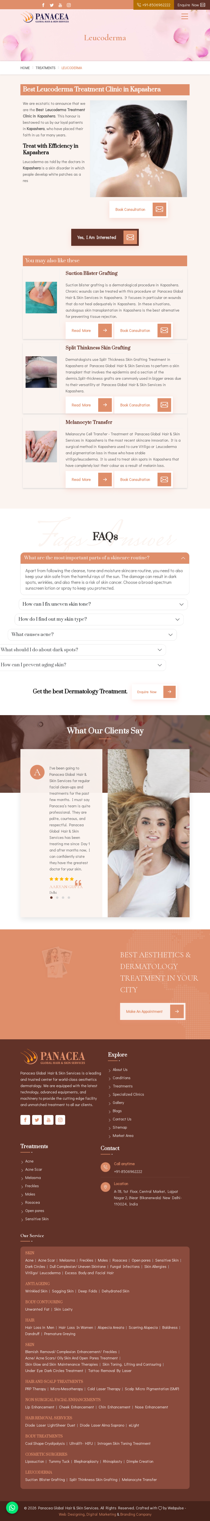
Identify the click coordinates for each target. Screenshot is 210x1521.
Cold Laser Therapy (104, 1388)
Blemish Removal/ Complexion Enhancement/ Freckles (71, 1351)
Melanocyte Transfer (89, 423)
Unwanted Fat (37, 1309)
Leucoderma (38, 1473)
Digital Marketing (101, 1514)
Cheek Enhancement (76, 1406)
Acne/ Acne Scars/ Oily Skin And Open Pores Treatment (71, 1357)
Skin (29, 1345)
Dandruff (32, 1333)
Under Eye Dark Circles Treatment (54, 1370)
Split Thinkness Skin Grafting (98, 348)
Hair (29, 1321)
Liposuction (34, 1461)
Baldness (170, 1327)
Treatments (45, 68)
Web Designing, (72, 1514)
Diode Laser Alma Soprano (102, 1425)
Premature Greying (59, 1333)
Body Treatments (44, 1437)
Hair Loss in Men (39, 1327)
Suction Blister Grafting (91, 274)
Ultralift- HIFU (81, 1443)
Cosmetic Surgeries (46, 1455)
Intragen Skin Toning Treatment (124, 1443)
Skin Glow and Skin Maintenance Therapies (61, 1364)
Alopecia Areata (111, 1327)
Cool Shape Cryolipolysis (45, 1443)
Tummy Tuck (59, 1461)
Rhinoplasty (112, 1461)
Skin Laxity (63, 1309)
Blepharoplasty (86, 1461)
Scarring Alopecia (143, 1327)
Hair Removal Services (48, 1418)
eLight (134, 1425)
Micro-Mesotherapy (67, 1388)
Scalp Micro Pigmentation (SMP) (152, 1388)
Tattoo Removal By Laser (109, 1370)
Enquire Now (191, 4)
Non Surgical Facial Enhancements (63, 1400)
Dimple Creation (140, 1461)
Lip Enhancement (39, 1406)
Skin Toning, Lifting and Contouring (132, 1364)
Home (25, 68)
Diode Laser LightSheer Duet (50, 1425)
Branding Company (135, 1514)
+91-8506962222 (153, 4)
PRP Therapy (35, 1388)
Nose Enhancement (151, 1406)
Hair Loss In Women (76, 1327)
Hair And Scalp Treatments (54, 1382)
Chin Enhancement (115, 1406)
